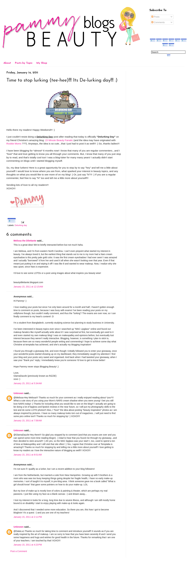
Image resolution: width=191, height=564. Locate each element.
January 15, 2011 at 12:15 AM (28, 286)
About (7, 63)
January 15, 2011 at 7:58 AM (28, 420)
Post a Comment (18, 551)
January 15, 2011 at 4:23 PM (28, 544)
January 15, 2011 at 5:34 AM (28, 383)
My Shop (41, 63)
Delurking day (21, 225)
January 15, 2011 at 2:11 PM (28, 517)
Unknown (19, 393)
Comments (158, 22)
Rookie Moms (13, 143)
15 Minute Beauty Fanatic (59, 140)
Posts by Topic (23, 63)
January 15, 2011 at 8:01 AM (28, 454)
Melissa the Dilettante (25, 240)
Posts (155, 16)
